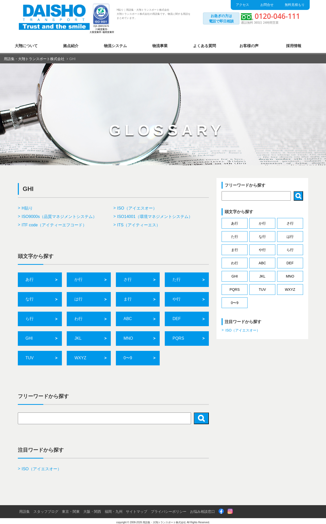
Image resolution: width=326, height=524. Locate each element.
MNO (128, 335)
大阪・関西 (92, 508)
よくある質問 (204, 42)
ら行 (29, 316)
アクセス (242, 5)
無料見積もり (295, 5)
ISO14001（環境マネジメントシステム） (155, 213)
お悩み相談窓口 (202, 508)
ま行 (128, 296)
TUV (29, 355)
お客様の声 (249, 42)
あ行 (29, 276)
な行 (29, 296)
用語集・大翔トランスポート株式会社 (164, 519)
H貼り (27, 205)
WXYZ (80, 355)
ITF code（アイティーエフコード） (54, 222)
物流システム (115, 42)
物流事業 (160, 42)
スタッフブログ (45, 508)
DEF (176, 316)
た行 (176, 276)
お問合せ (267, 5)
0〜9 (128, 355)
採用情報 (293, 42)
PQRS (178, 335)
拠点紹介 (70, 42)
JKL (78, 335)
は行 (78, 296)
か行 (78, 276)
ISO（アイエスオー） (137, 205)
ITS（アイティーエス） (138, 222)
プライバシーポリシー (168, 508)
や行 (176, 296)
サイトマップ (136, 508)
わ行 (78, 316)
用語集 (24, 508)
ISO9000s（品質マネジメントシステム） (59, 213)
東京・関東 (71, 508)
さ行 (128, 276)
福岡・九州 (114, 508)
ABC (128, 316)
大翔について (26, 42)
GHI (29, 335)
